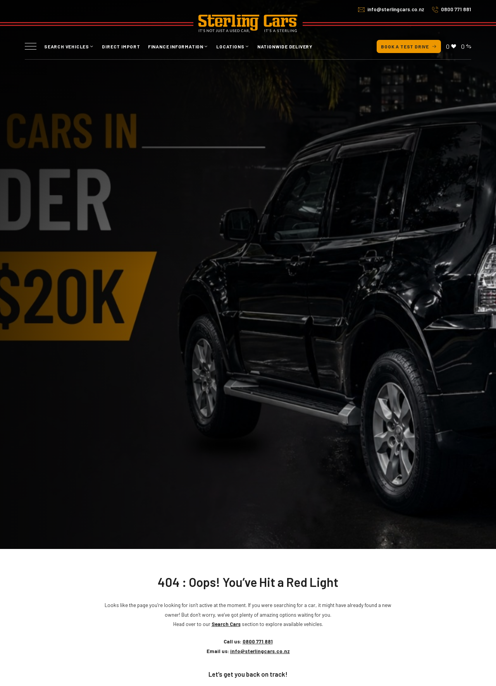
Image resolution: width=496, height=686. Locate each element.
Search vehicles (66, 46)
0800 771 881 (456, 9)
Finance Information (175, 46)
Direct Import (121, 46)
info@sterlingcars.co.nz (395, 9)
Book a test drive (409, 46)
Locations (230, 46)
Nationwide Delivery (285, 46)
